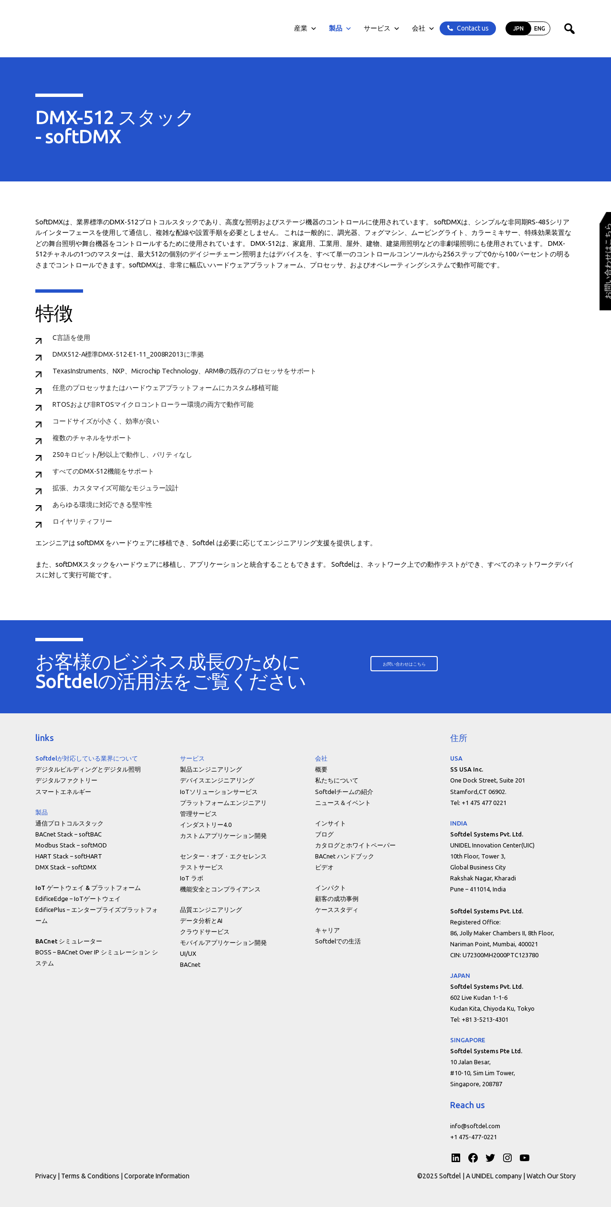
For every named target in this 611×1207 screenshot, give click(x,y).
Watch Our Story (551, 1176)
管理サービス (198, 813)
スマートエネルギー (63, 791)
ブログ (324, 834)
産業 (304, 28)
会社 (422, 28)
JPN (517, 28)
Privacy (45, 1176)
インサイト (330, 823)
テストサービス (201, 867)
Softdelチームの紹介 (344, 791)
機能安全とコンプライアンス (220, 889)
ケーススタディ (336, 909)
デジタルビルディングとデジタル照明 (88, 769)
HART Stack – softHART (68, 856)
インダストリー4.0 (206, 824)
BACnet (190, 964)
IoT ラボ (191, 878)
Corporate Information (157, 1176)
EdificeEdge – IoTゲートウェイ (78, 898)
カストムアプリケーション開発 (223, 835)
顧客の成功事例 (336, 898)
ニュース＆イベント (343, 802)
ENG (538, 28)
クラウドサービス (205, 931)
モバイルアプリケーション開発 (223, 942)
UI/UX (188, 953)
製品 (339, 28)
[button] (407, 664)
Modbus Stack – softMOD (71, 845)
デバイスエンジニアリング (217, 780)
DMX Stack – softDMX (65, 867)
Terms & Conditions (90, 1176)
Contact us (472, 28)
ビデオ (324, 867)
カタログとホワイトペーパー (355, 845)
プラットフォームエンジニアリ (223, 802)
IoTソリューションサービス (219, 791)
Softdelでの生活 (338, 941)
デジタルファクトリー (66, 780)
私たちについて (336, 780)
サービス (381, 28)
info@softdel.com (475, 1125)
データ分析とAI (201, 920)
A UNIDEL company (494, 1176)
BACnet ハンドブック (344, 856)
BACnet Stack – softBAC (68, 834)
